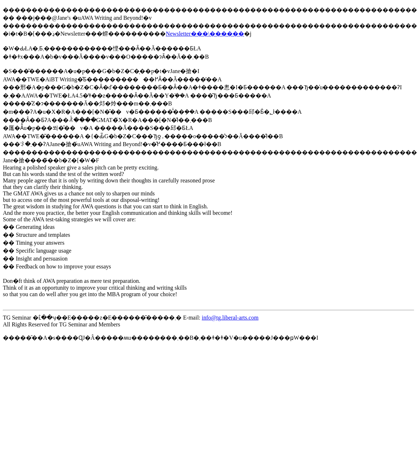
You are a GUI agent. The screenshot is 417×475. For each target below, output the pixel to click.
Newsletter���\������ (205, 34)
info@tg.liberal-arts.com (230, 318)
